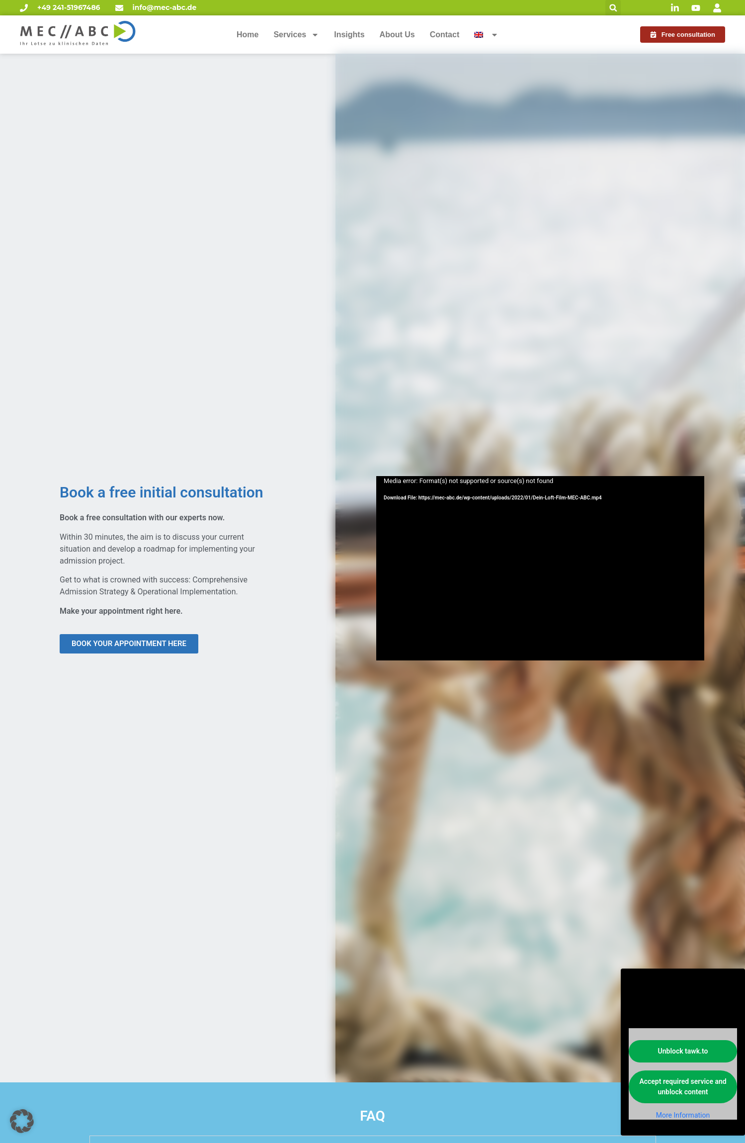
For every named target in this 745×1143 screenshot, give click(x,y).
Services (296, 35)
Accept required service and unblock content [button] (682, 1086)
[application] (540, 568)
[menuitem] (486, 34)
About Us (397, 34)
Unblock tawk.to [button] (683, 1051)
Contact (445, 34)
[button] (613, 7)
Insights (349, 34)
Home (247, 34)
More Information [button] (683, 1115)
